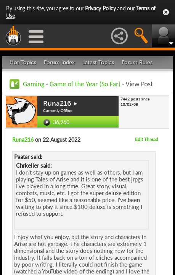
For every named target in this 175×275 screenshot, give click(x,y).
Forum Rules (137, 62)
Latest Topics (98, 62)
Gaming (33, 84)
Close (166, 12)
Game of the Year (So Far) (85, 84)
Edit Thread (146, 139)
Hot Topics (23, 62)
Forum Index (59, 62)
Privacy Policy (100, 8)
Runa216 (57, 103)
